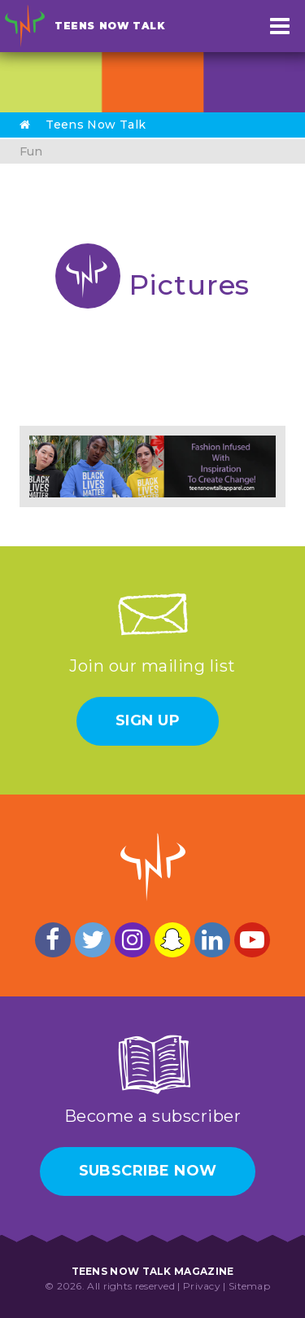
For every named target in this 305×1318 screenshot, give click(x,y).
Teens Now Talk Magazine (153, 1271)
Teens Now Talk (109, 26)
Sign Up (147, 720)
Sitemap (249, 1286)
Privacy (201, 1286)
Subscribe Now (148, 1171)
